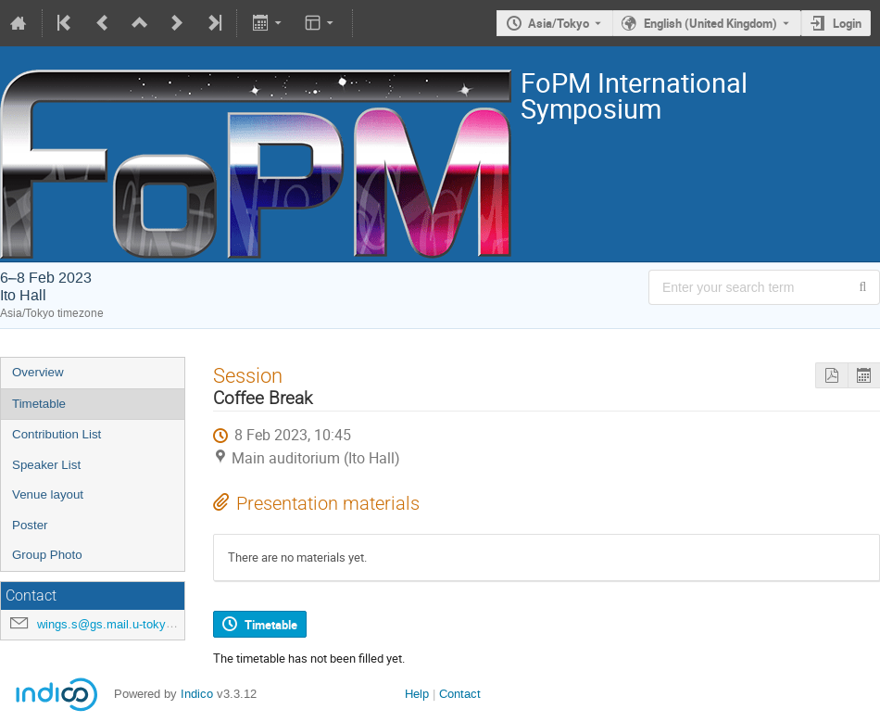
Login (847, 23)
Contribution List (56, 434)
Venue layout (47, 494)
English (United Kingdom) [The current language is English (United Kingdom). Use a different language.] (710, 23)
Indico (197, 694)
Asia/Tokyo (558, 23)
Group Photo (47, 555)
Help (417, 694)
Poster (30, 525)
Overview (38, 372)
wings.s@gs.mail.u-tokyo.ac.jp (119, 624)
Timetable (39, 404)
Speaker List (46, 465)
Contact (460, 694)
